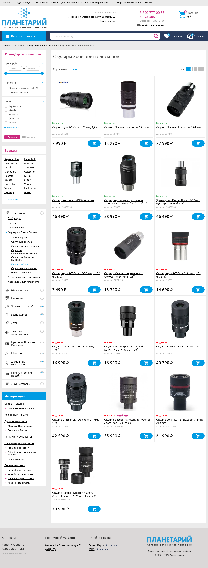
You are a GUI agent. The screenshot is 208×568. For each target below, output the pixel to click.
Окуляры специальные (24, 268)
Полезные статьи (14, 465)
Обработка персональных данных (22, 453)
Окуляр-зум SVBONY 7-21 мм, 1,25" (75, 127)
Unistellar (10, 183)
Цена (75, 69)
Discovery (10, 171)
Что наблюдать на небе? (21, 478)
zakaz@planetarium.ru (152, 24)
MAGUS (28, 163)
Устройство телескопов (20, 474)
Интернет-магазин (17, 91)
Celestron (12, 118)
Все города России (18, 430)
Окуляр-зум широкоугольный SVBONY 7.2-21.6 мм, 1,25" (123, 348)
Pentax (10, 122)
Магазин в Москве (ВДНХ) (21, 87)
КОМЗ (27, 175)
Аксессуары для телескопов (24, 276)
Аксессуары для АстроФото (23, 281)
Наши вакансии (16, 458)
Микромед (10, 163)
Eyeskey (9, 192)
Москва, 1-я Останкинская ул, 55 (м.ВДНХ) (92, 16)
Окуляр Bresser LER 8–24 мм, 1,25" (178, 346)
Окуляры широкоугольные (26, 245)
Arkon (27, 192)
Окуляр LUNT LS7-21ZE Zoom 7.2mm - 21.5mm (180, 421)
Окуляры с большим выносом (22, 258)
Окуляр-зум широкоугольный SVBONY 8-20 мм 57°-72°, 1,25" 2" (125, 201)
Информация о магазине (128, 2)
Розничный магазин (46, 2)
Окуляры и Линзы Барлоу (22, 232)
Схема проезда (108, 20)
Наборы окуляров (21, 272)
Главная (6, 2)
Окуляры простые (21, 241)
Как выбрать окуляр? (19, 482)
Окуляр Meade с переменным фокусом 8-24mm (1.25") (123, 274)
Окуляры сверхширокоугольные (24, 251)
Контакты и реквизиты (98, 2)
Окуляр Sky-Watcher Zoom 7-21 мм (126, 127)
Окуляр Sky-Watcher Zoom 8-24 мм (178, 127)
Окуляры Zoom (19, 263)
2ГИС (91, 549)
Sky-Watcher (13, 106)
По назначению (16, 227)
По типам (13, 222)
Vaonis (28, 183)
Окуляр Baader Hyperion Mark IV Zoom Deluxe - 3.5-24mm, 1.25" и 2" (74, 494)
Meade (10, 110)
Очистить (30, 137)
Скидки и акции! (23, 2)
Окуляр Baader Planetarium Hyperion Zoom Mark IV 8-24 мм (127, 421)
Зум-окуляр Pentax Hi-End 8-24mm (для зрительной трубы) (178, 201)
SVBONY (11, 114)
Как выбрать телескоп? (20, 469)
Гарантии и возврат (18, 447)
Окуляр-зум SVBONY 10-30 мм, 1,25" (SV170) (76, 274)
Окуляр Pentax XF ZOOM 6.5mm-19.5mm (73, 201)
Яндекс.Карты (96, 545)
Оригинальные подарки (21, 408)
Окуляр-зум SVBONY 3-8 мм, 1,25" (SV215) (178, 274)
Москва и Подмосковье (20, 425)
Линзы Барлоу (19, 237)
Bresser (8, 179)
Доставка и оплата (71, 2)
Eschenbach (31, 188)
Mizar (27, 179)
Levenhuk (30, 159)
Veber (7, 188)
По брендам (14, 218)
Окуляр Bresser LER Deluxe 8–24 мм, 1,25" (75, 421)
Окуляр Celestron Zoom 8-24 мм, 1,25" (73, 348)
